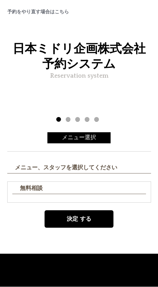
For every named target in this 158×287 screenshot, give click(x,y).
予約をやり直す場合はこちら (38, 12)
